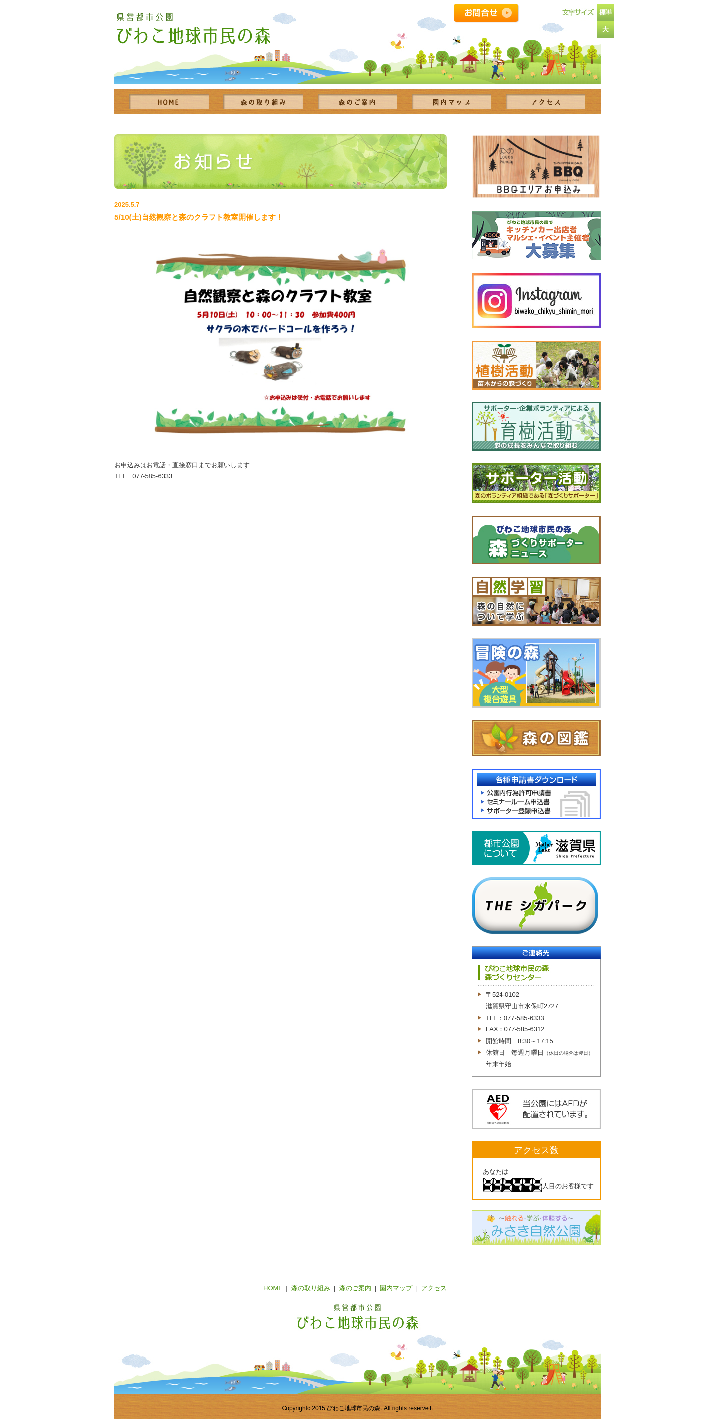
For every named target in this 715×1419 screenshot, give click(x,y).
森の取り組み (310, 1288)
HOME (273, 1288)
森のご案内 (355, 1288)
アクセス (434, 1288)
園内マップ (396, 1288)
